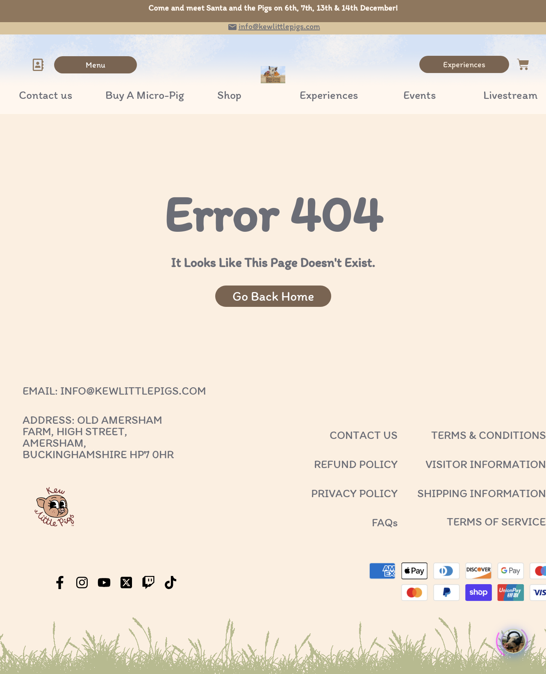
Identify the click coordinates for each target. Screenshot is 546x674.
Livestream (510, 95)
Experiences (329, 95)
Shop (229, 95)
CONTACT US (364, 435)
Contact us (45, 95)
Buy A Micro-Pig (144, 95)
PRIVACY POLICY (354, 493)
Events (419, 95)
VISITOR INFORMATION (485, 464)
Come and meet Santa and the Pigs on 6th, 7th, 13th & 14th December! (273, 8)
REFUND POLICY (356, 464)
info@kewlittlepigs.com (279, 26)
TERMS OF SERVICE (496, 521)
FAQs (385, 522)
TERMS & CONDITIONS (488, 435)
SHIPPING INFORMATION (481, 493)
